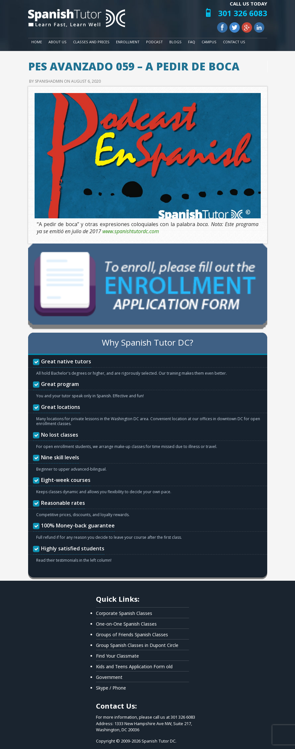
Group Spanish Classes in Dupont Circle (137, 645)
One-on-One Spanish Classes (126, 624)
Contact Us (234, 41)
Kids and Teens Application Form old (134, 666)
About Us (57, 41)
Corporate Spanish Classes (124, 613)
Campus (209, 41)
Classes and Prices (91, 41)
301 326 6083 (242, 13)
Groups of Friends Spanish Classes (132, 634)
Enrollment (128, 41)
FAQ (191, 41)
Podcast (154, 41)
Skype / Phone (111, 688)
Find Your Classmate (117, 656)
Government (109, 677)
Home (36, 41)
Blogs (175, 41)
